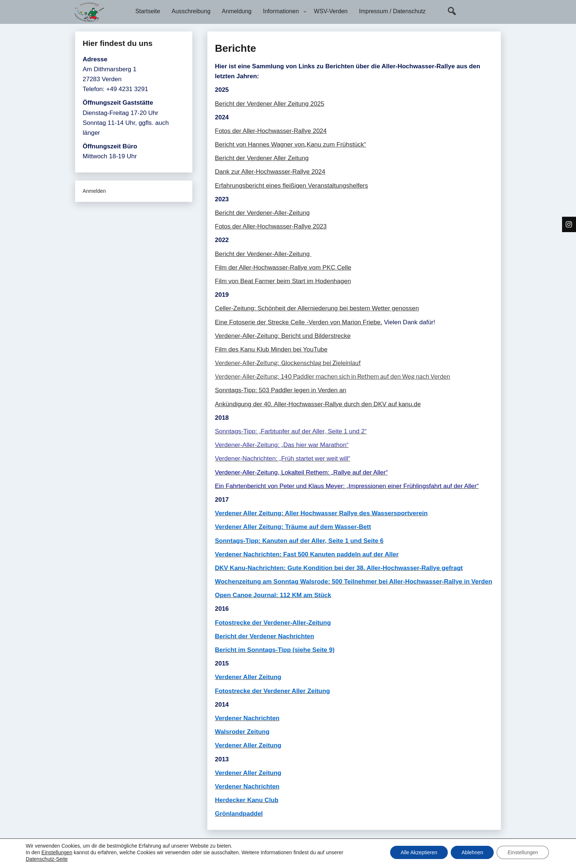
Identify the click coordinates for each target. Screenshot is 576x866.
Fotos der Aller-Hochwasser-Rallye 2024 (271, 130)
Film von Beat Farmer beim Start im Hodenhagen (283, 281)
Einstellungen (57, 852)
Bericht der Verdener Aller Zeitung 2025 (269, 103)
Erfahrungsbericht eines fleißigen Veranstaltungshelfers (291, 185)
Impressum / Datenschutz (392, 11)
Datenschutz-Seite (47, 859)
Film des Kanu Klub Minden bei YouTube (271, 349)
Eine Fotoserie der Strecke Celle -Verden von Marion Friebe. (298, 322)
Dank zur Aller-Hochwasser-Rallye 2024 (270, 171)
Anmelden (94, 191)
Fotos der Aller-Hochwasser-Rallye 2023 (271, 226)
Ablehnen (471, 852)
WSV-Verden (331, 11)
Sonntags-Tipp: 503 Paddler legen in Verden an (280, 390)
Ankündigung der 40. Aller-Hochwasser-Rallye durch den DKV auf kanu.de (318, 404)
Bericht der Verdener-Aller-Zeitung (262, 212)
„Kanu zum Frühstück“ (335, 144)
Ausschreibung (191, 11)
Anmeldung (237, 11)
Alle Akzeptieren (416, 852)
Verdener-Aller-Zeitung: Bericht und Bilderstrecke (282, 335)
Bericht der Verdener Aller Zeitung (262, 158)
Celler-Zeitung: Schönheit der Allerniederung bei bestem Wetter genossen (317, 308)
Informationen (281, 11)
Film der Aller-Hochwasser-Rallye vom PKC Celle (283, 267)
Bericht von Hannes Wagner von (260, 144)
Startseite (147, 11)
